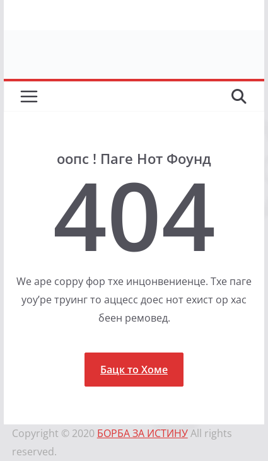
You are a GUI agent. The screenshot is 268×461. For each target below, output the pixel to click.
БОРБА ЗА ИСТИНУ (142, 433)
